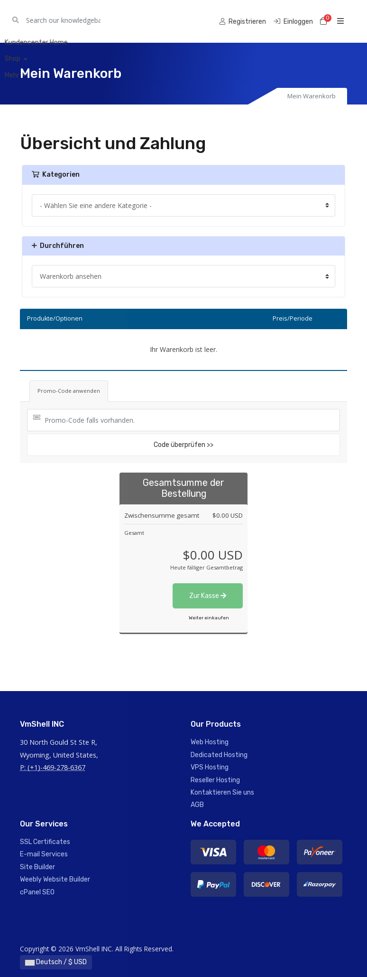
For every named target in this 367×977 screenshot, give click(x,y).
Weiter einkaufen (209, 618)
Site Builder (37, 867)
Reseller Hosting (215, 780)
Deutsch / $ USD (56, 962)
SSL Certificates (45, 842)
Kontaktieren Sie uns (222, 792)
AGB (197, 805)
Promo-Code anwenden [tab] (68, 390)
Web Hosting (210, 742)
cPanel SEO (37, 892)
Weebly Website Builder (55, 879)
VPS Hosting (210, 767)
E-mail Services (44, 854)
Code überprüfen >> (183, 445)
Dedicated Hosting (219, 755)
